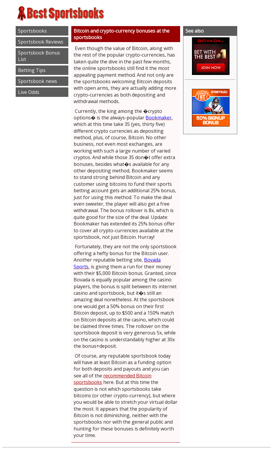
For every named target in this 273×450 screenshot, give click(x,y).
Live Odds (28, 92)
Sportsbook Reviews (40, 42)
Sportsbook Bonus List (39, 56)
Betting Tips (32, 70)
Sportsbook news (37, 81)
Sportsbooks (32, 31)
